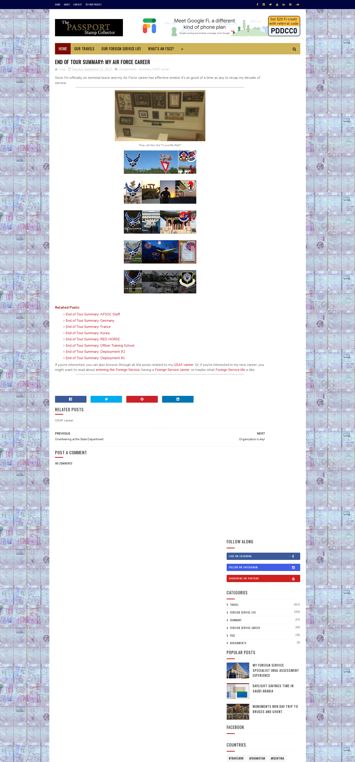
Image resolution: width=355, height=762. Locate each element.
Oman (247, 373)
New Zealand (276, 365)
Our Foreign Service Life (121, 48)
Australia (235, 285)
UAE (270, 396)
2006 (236, 667)
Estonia (263, 309)
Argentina (277, 277)
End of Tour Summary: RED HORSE (93, 340)
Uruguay (234, 404)
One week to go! (247, 581)
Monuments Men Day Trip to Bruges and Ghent (275, 228)
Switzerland (269, 388)
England (247, 309)
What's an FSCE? (161, 48)
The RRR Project (93, 4)
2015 (236, 486)
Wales (270, 404)
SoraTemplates (76, 756)
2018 (236, 467)
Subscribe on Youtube (264, 97)
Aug (239, 589)
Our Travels (84, 48)
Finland (278, 309)
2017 (236, 474)
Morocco (235, 365)
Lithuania (286, 349)
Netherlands (254, 365)
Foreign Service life (118, 375)
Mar (239, 621)
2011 (235, 635)
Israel (288, 333)
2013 (236, 499)
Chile (277, 293)
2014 (236, 493)
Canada (264, 293)
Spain (290, 380)
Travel (234, 124)
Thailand (288, 388)
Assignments (128, 70)
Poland (261, 373)
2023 (236, 435)
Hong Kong (254, 325)
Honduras (235, 325)
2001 (236, 693)
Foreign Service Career (245, 147)
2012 (236, 506)
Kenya (271, 341)
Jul (239, 595)
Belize (233, 293)
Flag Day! (242, 536)
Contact (77, 4)
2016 (236, 480)
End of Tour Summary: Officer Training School (100, 346)
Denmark (289, 301)
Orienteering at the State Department (264, 558)
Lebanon (245, 349)
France (233, 317)
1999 (236, 699)
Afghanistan (257, 277)
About (67, 4)
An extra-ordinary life (252, 575)
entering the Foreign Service (169, 370)
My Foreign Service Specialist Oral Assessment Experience (276, 189)
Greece (282, 317)
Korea (284, 341)
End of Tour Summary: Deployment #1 (95, 358)
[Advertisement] (136, 389)
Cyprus (249, 301)
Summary (144, 70)
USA (280, 396)
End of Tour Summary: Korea (88, 333)
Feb (239, 627)
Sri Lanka (235, 388)
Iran (249, 333)
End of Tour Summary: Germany (90, 321)
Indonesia (235, 333)
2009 (236, 648)
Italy (232, 341)
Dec (239, 511)
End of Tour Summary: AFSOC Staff (93, 315)
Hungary (273, 325)
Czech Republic (268, 301)
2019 (236, 461)
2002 (236, 686)
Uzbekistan (253, 404)
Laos (232, 349)
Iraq (261, 333)
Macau (233, 357)
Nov (239, 518)
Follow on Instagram (264, 86)
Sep (239, 531)
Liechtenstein (265, 349)
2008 (236, 654)
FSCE (232, 154)
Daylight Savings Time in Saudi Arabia (273, 207)
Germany (248, 317)
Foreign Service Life (243, 131)
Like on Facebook (264, 75)
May (239, 608)
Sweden (251, 388)
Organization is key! (250, 542)
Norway (234, 373)
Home (57, 4)
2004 (236, 680)
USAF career (161, 70)
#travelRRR (236, 277)
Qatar (275, 373)
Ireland (274, 333)
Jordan (257, 341)
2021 (236, 448)
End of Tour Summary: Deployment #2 (95, 352)
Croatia (234, 301)
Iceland (289, 325)
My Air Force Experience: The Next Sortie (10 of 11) (266, 567)
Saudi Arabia (237, 380)
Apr (239, 614)
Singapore (274, 380)
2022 (236, 442)
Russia (289, 373)
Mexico (263, 357)
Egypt (232, 309)
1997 (236, 706)
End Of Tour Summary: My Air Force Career (262, 551)
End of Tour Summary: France (88, 327)
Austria (252, 285)
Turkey (233, 396)
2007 (236, 661)
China (289, 293)
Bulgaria (248, 293)
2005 (236, 674)
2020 (236, 454)
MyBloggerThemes (115, 756)
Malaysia (247, 357)
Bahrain (268, 285)
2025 (236, 429)
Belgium (283, 285)
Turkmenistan (253, 396)
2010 (236, 641)
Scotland (256, 380)
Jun (239, 602)
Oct (239, 524)
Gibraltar (266, 317)
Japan (244, 341)
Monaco (278, 357)
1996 (236, 712)
